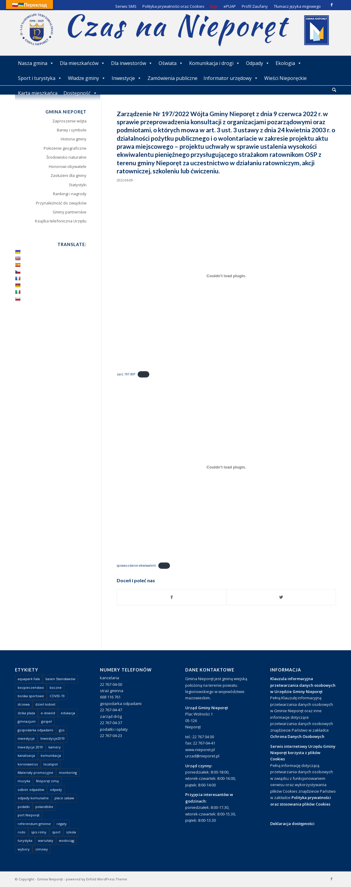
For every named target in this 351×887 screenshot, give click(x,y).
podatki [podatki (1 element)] (24, 806)
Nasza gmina (36, 63)
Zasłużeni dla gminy (68, 175)
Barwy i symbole (71, 130)
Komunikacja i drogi (214, 63)
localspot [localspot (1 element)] (50, 764)
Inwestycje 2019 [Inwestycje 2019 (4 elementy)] (30, 747)
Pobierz (143, 374)
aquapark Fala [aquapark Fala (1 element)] (29, 679)
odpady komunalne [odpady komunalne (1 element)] (33, 798)
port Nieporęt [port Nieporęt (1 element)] (28, 815)
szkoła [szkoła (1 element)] (71, 832)
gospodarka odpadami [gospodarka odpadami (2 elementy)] (35, 730)
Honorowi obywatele (67, 166)
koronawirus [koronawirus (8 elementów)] (28, 764)
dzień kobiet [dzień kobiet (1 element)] (45, 704)
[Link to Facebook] (331, 4)
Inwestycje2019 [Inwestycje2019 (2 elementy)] (52, 738)
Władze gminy (87, 78)
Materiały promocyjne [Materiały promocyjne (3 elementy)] (35, 772)
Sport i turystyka (40, 78)
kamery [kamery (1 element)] (54, 747)
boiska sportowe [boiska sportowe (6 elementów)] (31, 696)
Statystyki (77, 184)
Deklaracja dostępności (292, 823)
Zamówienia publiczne (172, 78)
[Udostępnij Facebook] (172, 597)
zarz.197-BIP (126, 374)
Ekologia (289, 63)
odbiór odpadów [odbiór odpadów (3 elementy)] (31, 789)
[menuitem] (334, 90)
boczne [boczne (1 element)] (56, 687)
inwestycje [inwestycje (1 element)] (26, 738)
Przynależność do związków (61, 203)
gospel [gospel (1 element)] (46, 721)
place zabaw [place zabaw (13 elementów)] (64, 798)
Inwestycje (127, 78)
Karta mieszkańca (37, 93)
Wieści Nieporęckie (285, 78)
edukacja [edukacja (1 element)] (68, 713)
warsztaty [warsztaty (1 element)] (45, 840)
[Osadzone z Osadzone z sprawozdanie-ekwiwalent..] (226, 467)
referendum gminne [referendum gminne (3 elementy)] (34, 823)
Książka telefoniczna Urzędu (60, 221)
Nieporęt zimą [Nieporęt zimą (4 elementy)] (47, 781)
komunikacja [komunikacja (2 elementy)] (51, 755)
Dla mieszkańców (82, 63)
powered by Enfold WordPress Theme (96, 879)
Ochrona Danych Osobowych (297, 736)
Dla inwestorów (132, 63)
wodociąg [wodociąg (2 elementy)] (66, 840)
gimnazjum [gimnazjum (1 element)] (27, 721)
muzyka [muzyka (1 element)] (24, 781)
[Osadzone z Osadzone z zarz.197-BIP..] (226, 276)
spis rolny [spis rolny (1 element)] (38, 832)
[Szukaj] (334, 89)
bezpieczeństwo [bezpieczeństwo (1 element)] (31, 687)
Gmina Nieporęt (50, 879)
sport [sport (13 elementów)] (56, 832)
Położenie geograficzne (65, 148)
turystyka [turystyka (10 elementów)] (25, 840)
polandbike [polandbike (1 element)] (44, 806)
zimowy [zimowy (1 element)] (41, 849)
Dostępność (80, 93)
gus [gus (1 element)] (61, 730)
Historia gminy (73, 139)
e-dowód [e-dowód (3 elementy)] (48, 713)
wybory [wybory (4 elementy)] (24, 849)
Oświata (171, 63)
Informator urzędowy (230, 78)
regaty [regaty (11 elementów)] (62, 823)
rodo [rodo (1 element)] (21, 832)
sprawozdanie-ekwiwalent (136, 565)
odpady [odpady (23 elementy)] (56, 789)
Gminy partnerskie (69, 212)
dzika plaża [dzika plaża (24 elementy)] (26, 713)
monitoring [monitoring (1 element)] (68, 772)
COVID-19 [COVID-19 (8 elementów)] (57, 696)
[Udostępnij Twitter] (281, 597)
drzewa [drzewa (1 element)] (24, 704)
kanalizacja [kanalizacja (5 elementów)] (26, 755)
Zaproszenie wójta (69, 121)
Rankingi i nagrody (69, 193)
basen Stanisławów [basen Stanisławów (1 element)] (60, 679)
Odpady (258, 63)
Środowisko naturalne (66, 157)
